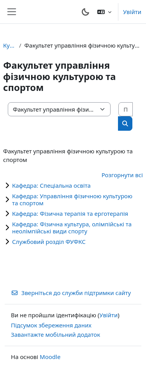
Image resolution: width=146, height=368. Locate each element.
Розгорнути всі (122, 175)
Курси (9, 45)
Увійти (132, 12)
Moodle (50, 357)
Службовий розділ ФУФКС (49, 241)
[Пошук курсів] (125, 109)
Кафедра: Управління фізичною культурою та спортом (72, 199)
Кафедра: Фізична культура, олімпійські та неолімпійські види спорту (72, 227)
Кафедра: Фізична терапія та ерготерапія (70, 213)
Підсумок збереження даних (51, 325)
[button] (104, 11)
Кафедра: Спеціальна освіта (51, 185)
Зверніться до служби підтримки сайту (71, 293)
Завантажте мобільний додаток (55, 334)
